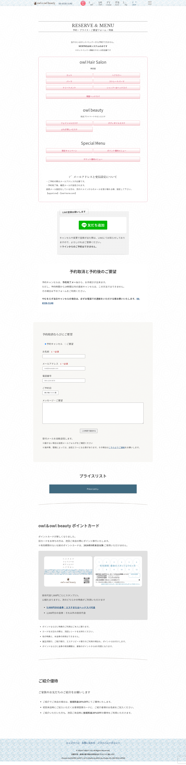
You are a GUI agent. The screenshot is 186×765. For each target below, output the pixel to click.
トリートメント (69, 87)
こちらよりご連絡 (117, 450)
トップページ (73, 746)
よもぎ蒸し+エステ (69, 129)
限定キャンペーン (69, 150)
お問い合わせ (88, 746)
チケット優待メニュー (93, 159)
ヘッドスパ (117, 87)
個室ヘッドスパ (93, 96)
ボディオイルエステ (116, 123)
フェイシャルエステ (69, 123)
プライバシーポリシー (109, 746)
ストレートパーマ (116, 81)
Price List (93, 492)
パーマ (69, 81)
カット (69, 75)
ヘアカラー (116, 75)
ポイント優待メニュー (116, 150)
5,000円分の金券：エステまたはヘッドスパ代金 (70, 610)
